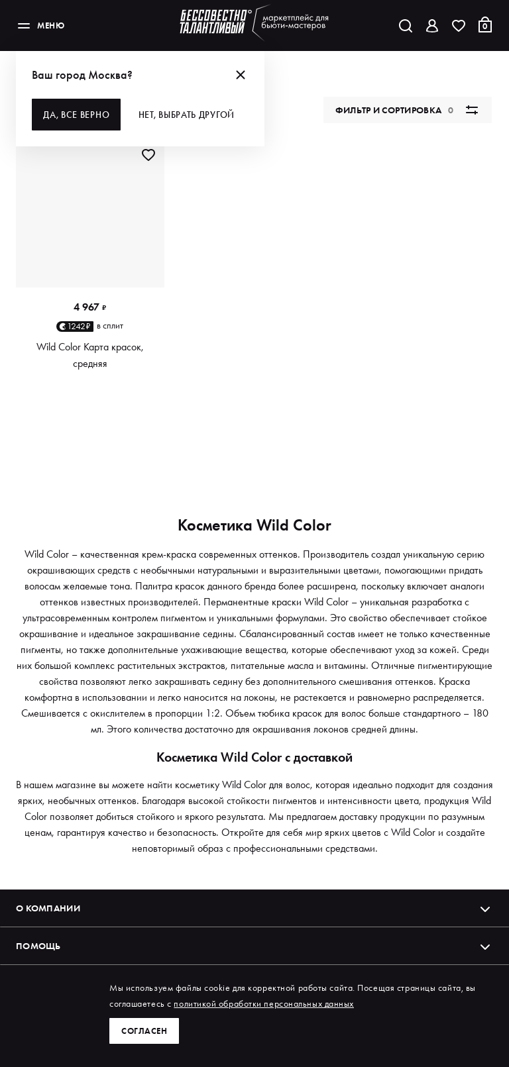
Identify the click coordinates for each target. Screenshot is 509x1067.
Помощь (254, 946)
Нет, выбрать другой (189, 115)
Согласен (145, 1031)
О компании (254, 908)
